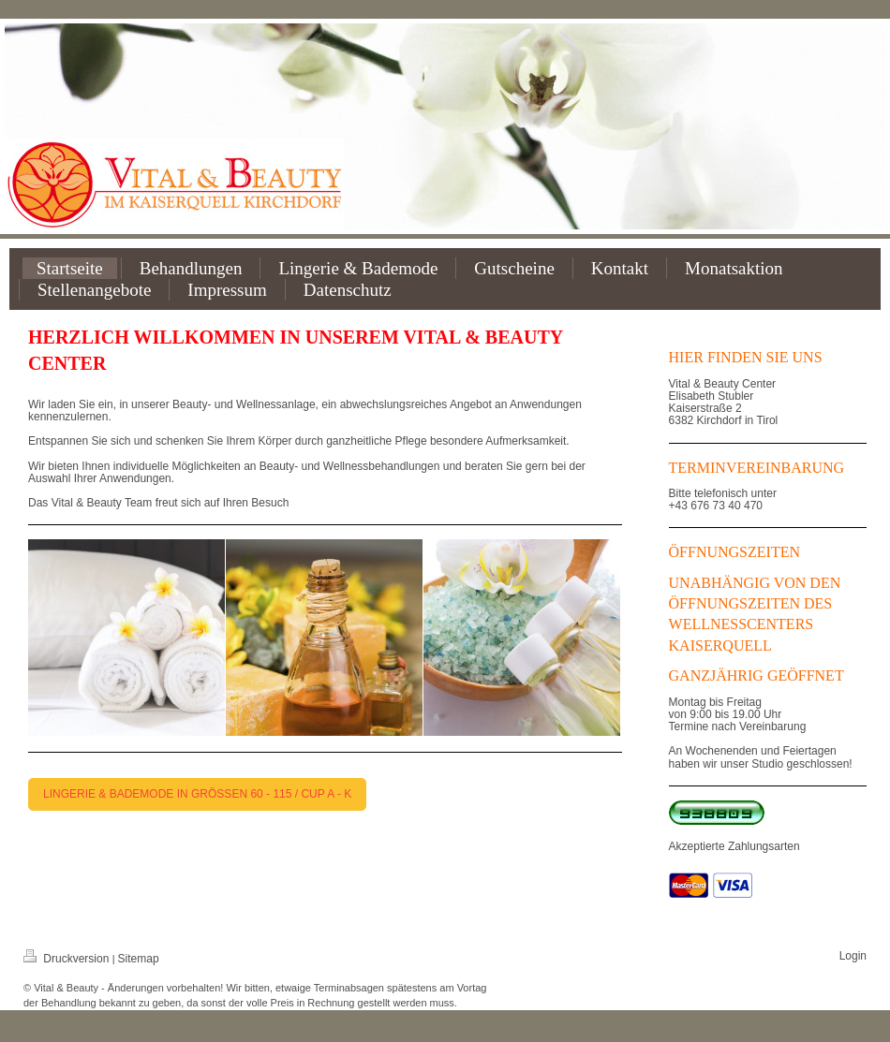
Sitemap (138, 958)
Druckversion (67, 958)
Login (853, 955)
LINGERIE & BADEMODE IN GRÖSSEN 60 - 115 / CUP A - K (197, 793)
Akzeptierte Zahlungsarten (734, 846)
